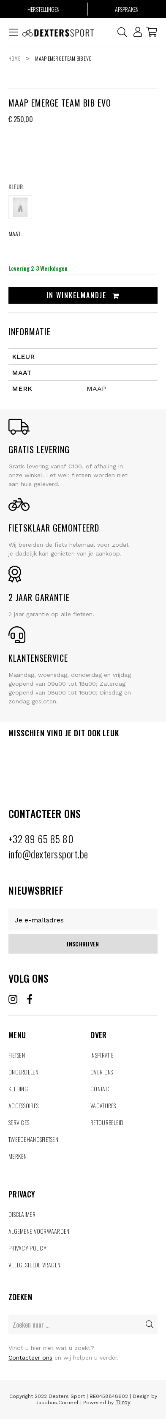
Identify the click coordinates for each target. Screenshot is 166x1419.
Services (18, 1122)
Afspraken (127, 9)
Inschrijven (83, 943)
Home (14, 58)
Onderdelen (23, 1071)
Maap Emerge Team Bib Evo (63, 58)
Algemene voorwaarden (39, 1231)
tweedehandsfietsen (33, 1139)
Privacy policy (27, 1247)
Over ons (101, 1071)
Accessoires (23, 1105)
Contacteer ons (30, 1357)
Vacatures (103, 1105)
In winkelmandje (83, 295)
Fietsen (16, 1054)
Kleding (18, 1088)
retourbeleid (106, 1122)
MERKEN (17, 1156)
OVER (124, 1025)
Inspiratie (102, 1054)
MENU (42, 1025)
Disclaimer (21, 1214)
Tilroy (123, 1402)
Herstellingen (43, 9)
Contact (100, 1088)
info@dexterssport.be (48, 853)
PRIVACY (83, 1184)
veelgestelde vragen (34, 1264)
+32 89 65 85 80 (40, 838)
